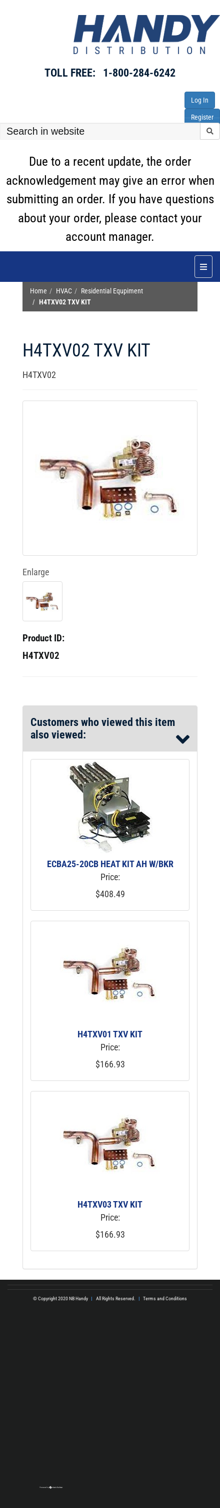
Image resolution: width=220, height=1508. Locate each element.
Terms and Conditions (165, 1298)
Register (202, 117)
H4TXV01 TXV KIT (110, 1034)
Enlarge (35, 572)
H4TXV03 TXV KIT (110, 1204)
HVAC (64, 291)
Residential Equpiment (112, 291)
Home (38, 291)
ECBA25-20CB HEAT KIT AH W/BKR (110, 864)
